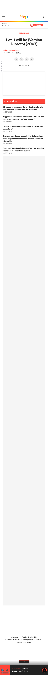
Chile (4, 26)
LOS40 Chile (24, 17)
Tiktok (9, 614)
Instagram (14, 614)
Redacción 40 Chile (11, 50)
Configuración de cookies (32, 640)
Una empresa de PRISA (24, 650)
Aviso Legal (15, 637)
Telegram (32, 59)
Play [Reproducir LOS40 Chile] (44, 670)
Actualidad (24, 33)
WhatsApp (27, 59)
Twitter (21, 59)
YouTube (19, 614)
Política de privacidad (29, 637)
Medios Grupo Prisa (24, 656)
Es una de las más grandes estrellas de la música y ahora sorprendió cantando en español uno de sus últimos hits (23, 138)
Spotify (34, 614)
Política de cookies (13, 640)
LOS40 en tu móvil (24, 642)
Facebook (16, 59)
